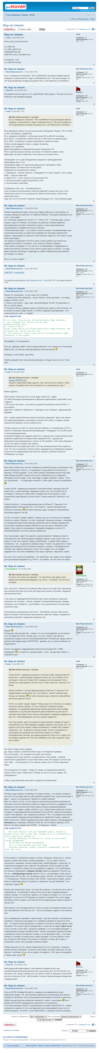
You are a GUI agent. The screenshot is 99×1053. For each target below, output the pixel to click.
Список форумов (13, 15)
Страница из (84, 29)
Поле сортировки (64, 1016)
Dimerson (9, 90)
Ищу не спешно (13, 25)
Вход (93, 19)
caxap (8, 37)
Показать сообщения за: (29, 1016)
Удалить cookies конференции (49, 1045)
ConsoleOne (19, 272)
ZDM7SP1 (8, 272)
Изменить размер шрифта (93, 14)
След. (92, 1016)
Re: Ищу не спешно (14, 69)
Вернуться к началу (94, 64)
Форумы (25, 15)
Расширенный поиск (87, 10)
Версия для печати (88, 14)
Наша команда (31, 1045)
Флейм (32, 15)
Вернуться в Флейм (12, 1030)
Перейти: (65, 1030)
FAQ (74, 19)
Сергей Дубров (11, 569)
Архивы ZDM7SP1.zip (17, 380)
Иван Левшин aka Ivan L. (15, 72)
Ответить (9, 29)
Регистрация (83, 19)
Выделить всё (15, 316)
